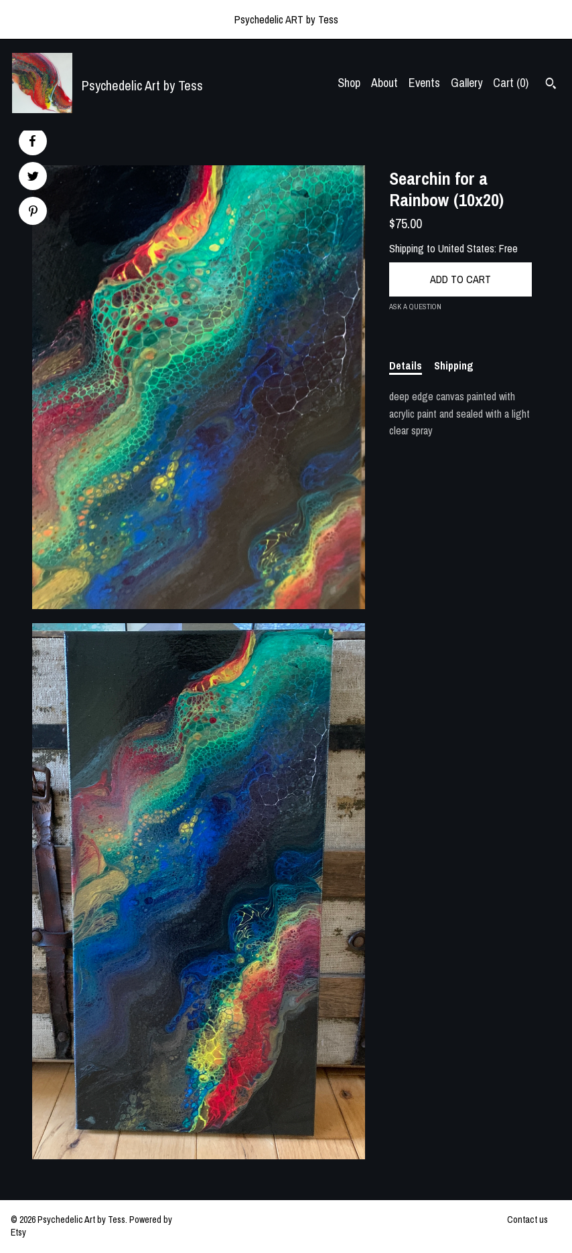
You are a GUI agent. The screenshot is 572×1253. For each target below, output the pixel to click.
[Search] (551, 85)
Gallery (466, 82)
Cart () (510, 82)
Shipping (454, 365)
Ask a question (415, 306)
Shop (349, 82)
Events (424, 82)
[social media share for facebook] (32, 141)
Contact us (527, 1220)
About (384, 82)
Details (405, 365)
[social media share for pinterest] (33, 212)
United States (466, 248)
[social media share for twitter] (33, 177)
